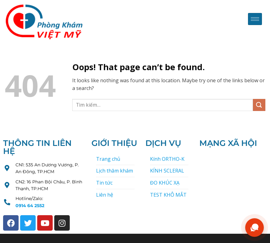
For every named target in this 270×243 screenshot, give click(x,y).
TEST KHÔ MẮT (168, 194)
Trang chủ (108, 159)
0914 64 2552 (29, 205)
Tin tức (104, 182)
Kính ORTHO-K (167, 159)
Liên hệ (104, 194)
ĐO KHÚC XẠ (164, 182)
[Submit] (259, 105)
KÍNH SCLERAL (167, 170)
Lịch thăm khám (114, 170)
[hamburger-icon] (255, 19)
